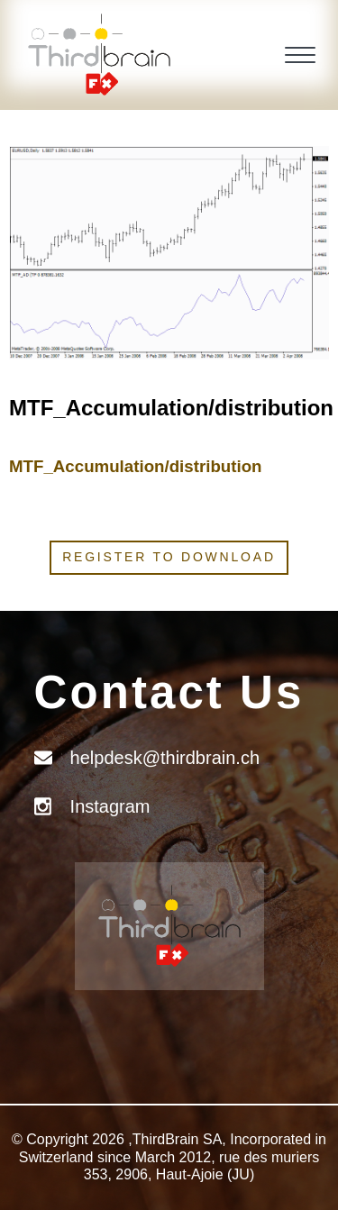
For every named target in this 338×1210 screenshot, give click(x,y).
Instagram (110, 806)
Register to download (169, 557)
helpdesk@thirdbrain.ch (165, 758)
